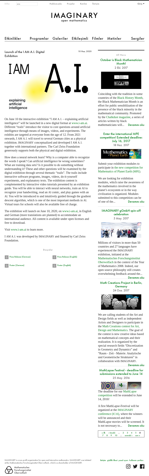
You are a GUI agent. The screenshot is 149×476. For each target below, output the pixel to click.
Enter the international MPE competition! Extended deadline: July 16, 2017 (121, 137)
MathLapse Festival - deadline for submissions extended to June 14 (121, 372)
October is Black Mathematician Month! (121, 61)
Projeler (71, 3)
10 (116, 435)
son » (137, 435)
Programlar (39, 38)
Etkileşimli (80, 38)
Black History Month (130, 97)
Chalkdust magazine (118, 117)
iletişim (103, 460)
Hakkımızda (56, 3)
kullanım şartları (136, 460)
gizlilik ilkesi (112, 460)
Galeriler (60, 38)
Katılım (83, 3)
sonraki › (128, 435)
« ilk (103, 432)
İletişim (95, 3)
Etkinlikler (13, 38)
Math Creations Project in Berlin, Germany (121, 284)
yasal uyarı (123, 460)
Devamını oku (136, 125)
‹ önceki (111, 432)
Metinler (114, 38)
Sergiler (138, 38)
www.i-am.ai (79, 123)
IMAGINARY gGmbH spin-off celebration (121, 212)
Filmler (97, 38)
